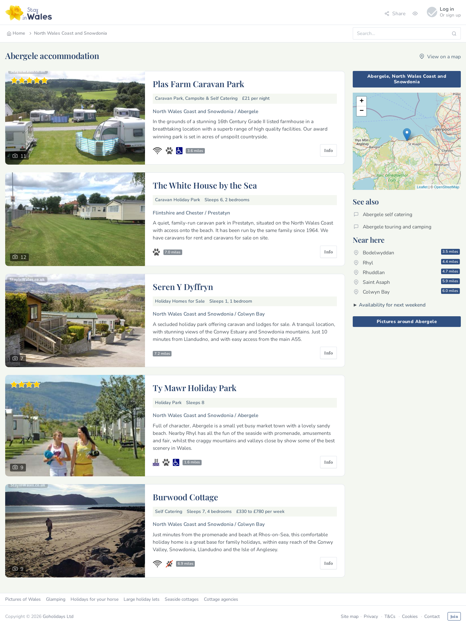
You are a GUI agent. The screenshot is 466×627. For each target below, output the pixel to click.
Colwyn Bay (407, 291)
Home (16, 33)
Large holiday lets (142, 599)
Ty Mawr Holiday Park (195, 387)
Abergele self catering (383, 214)
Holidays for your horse (94, 599)
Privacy (371, 616)
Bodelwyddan (407, 252)
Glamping (55, 599)
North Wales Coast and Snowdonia (67, 33)
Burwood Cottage (185, 496)
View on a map (440, 56)
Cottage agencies (221, 599)
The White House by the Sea (205, 185)
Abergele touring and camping (392, 226)
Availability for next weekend (392, 304)
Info (328, 150)
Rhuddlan (407, 272)
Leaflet (422, 187)
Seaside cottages (182, 599)
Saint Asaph (407, 281)
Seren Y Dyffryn (183, 286)
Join (454, 616)
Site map (350, 616)
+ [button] (362, 101)
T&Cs (389, 616)
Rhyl (407, 262)
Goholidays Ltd (58, 616)
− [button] (362, 111)
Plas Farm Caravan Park (198, 83)
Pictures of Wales (23, 599)
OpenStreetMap (446, 187)
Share (394, 13)
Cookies (410, 616)
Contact (432, 616)
